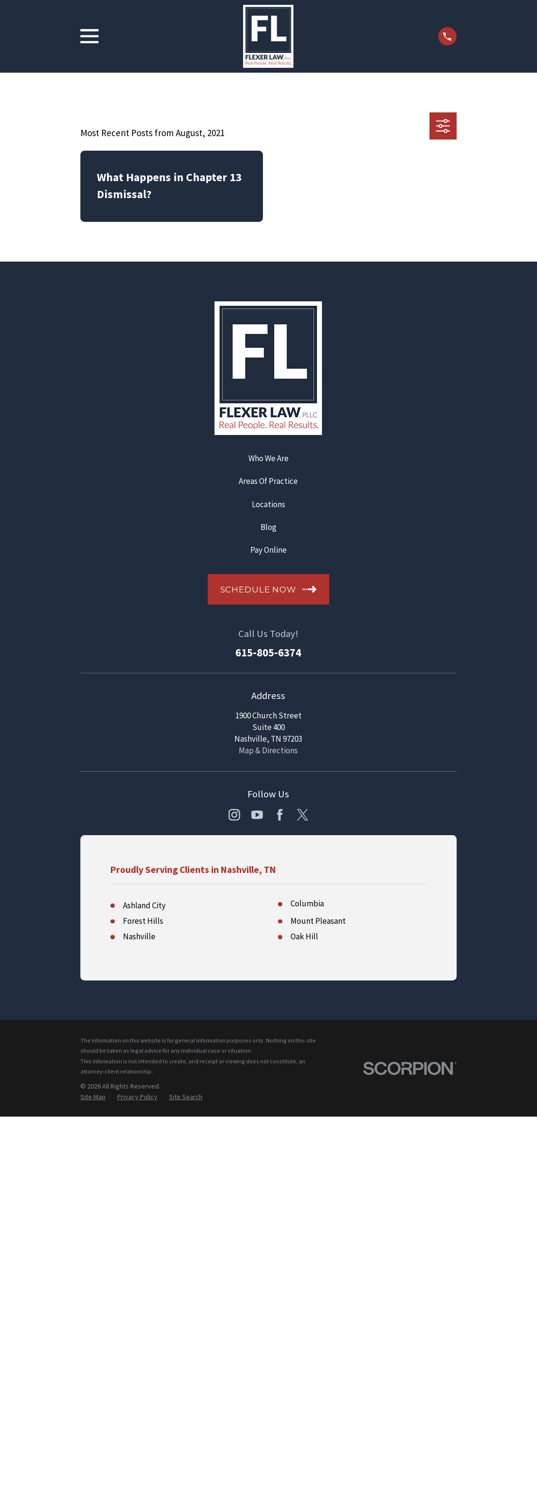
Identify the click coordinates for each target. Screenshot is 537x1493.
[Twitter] (302, 815)
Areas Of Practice (268, 481)
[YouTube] (257, 815)
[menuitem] (93, 1097)
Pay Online (268, 549)
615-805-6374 (268, 652)
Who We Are (268, 458)
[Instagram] (234, 815)
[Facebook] (280, 815)
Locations (268, 504)
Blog (268, 527)
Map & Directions (268, 750)
